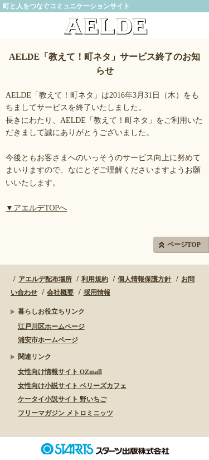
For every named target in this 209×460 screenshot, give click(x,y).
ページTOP (184, 244)
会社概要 (60, 292)
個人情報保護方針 (144, 279)
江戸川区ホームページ (51, 326)
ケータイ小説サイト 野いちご (62, 399)
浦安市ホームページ (48, 340)
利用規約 (94, 279)
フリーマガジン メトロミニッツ (65, 413)
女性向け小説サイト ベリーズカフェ (72, 386)
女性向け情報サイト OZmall (60, 372)
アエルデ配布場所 (45, 279)
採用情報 (97, 292)
